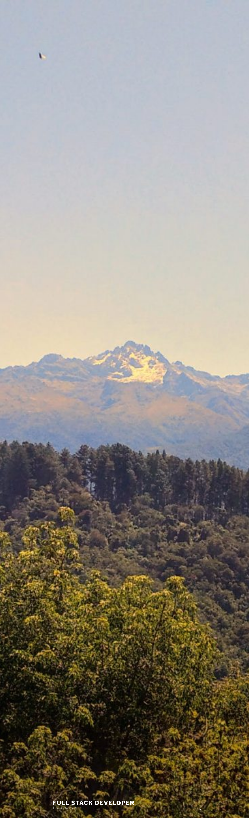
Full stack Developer (94, 802)
